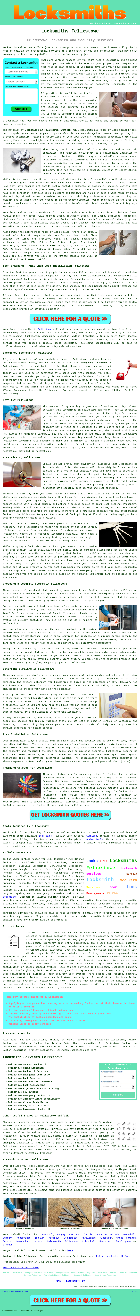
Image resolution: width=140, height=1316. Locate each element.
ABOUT (108, 23)
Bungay (61, 1234)
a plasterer (61, 1143)
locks (78, 189)
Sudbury (8, 1238)
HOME (92, 23)
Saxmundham (23, 1241)
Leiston (38, 1241)
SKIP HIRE (110, 1146)
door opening (100, 1132)
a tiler (68, 1136)
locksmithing (127, 170)
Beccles (8, 1241)
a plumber (80, 1139)
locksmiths (76, 866)
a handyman (102, 1136)
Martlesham (88, 1238)
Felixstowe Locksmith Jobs (113, 1256)
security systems (119, 186)
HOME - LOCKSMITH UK (70, 1281)
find (13, 1040)
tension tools (93, 839)
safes (96, 189)
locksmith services (16, 886)
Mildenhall (89, 1241)
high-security (45, 140)
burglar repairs (30, 1136)
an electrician (12, 1149)
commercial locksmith (82, 960)
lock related (120, 130)
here (70, 1250)
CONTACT (118, 23)
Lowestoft (47, 1234)
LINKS (100, 23)
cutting (88, 143)
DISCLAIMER (130, 23)
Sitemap (5, 1292)
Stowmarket (71, 1238)
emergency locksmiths (52, 876)
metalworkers (58, 1132)
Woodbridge (23, 1238)
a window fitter (70, 1146)
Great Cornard (126, 1238)
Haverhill (129, 1234)
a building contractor (58, 1149)
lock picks (46, 836)
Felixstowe (45, 329)
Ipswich (39, 1238)
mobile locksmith (97, 957)
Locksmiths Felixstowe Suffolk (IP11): (28, 47)
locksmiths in (103, 149)
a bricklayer (100, 1143)
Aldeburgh (106, 1238)
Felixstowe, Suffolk (34, 259)
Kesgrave (54, 1238)
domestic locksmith (29, 977)
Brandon (8, 1245)
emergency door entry (57, 943)
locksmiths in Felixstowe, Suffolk (48, 130)
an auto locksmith (61, 156)
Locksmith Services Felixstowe (33, 1057)
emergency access (93, 140)
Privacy (135, 1292)
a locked (8, 137)
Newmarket (105, 1241)
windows (86, 137)
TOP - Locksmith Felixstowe (21, 1267)
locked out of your (31, 359)
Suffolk (16, 1234)
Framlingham (123, 1241)
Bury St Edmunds (107, 1234)
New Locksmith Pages (19, 1292)
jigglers (91, 836)
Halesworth (54, 1241)
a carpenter (103, 1149)
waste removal (29, 1146)
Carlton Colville (80, 1234)
